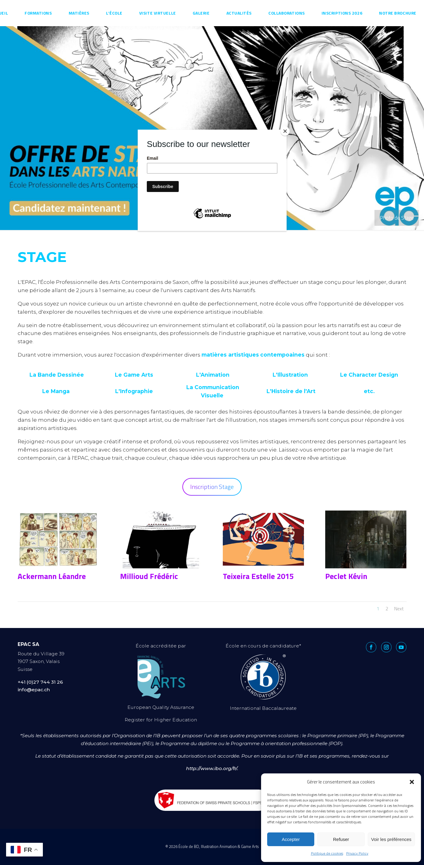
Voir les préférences (391, 839)
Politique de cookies (327, 853)
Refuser (341, 839)
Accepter (291, 839)
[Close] (285, 131)
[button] (412, 782)
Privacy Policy (357, 853)
